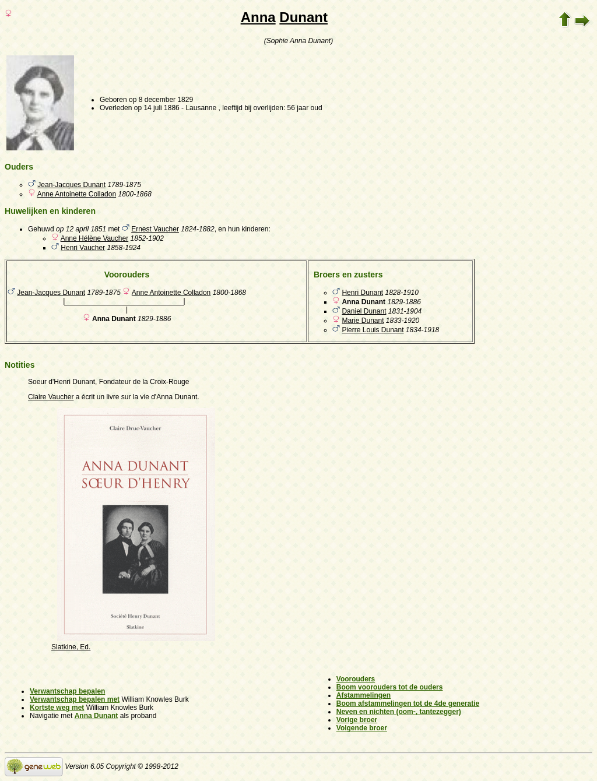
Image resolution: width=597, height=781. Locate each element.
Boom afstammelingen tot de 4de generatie (407, 703)
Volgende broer (361, 728)
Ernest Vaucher (155, 229)
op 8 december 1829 (161, 100)
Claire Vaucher (50, 397)
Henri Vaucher (83, 248)
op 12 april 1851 (81, 229)
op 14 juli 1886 (157, 108)
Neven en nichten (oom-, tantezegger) (398, 712)
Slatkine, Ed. (70, 647)
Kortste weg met (57, 707)
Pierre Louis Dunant (372, 330)
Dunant (303, 17)
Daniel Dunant (364, 311)
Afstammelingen (363, 695)
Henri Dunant (362, 293)
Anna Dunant (96, 716)
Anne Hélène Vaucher (95, 238)
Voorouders (355, 679)
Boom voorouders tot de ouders (389, 687)
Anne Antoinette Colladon (76, 194)
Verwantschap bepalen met (75, 699)
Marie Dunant (363, 320)
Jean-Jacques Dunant (71, 185)
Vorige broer (356, 720)
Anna (258, 17)
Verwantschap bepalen (67, 691)
